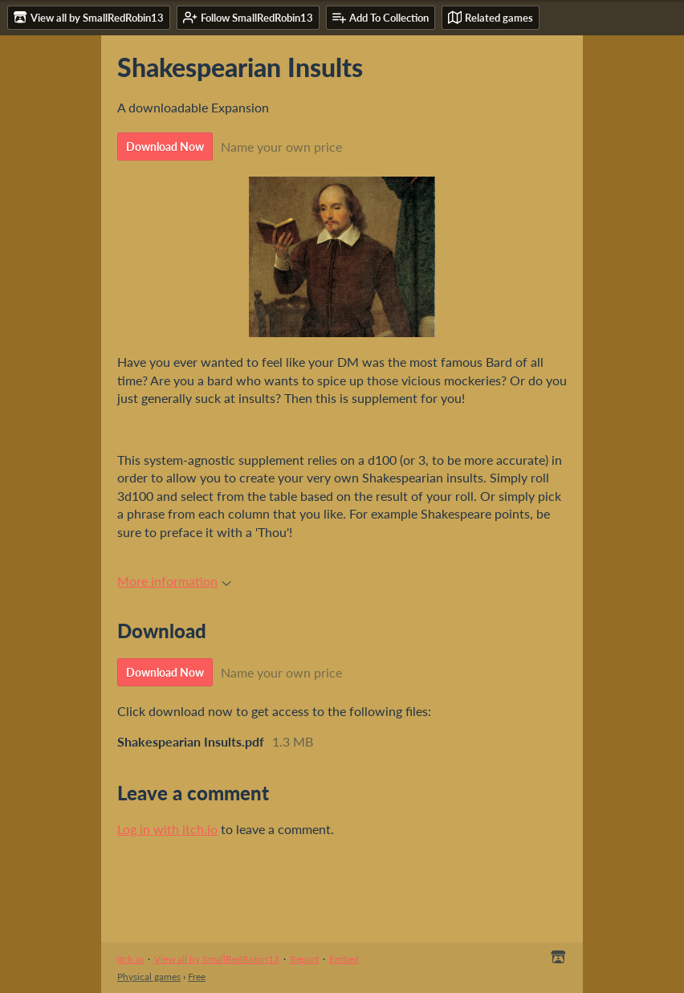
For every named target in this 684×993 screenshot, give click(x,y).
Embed (344, 959)
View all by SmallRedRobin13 (216, 959)
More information (174, 580)
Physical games (149, 977)
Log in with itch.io (167, 828)
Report (304, 959)
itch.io (130, 959)
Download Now (165, 146)
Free (197, 977)
